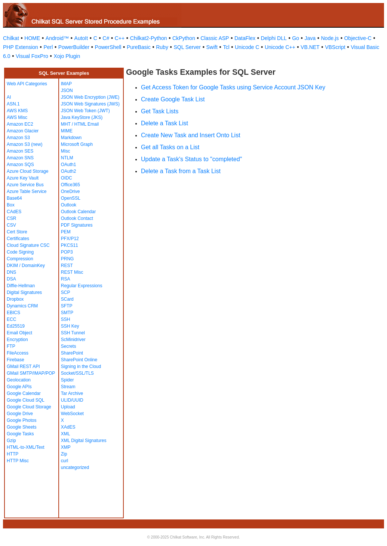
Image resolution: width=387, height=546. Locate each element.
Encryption (17, 339)
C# (105, 38)
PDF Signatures (77, 225)
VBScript (335, 47)
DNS (11, 272)
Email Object (19, 332)
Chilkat (11, 38)
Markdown (71, 137)
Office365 (70, 184)
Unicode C (247, 47)
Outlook (68, 205)
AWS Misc (17, 117)
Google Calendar (24, 393)
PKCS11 (69, 245)
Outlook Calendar (78, 211)
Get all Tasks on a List (170, 147)
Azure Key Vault (23, 178)
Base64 (14, 198)
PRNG (67, 258)
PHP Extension (20, 47)
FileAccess (17, 353)
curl (64, 460)
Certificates (18, 238)
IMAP (66, 83)
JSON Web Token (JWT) (85, 110)
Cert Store (17, 231)
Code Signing (20, 252)
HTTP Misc (18, 460)
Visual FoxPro (32, 56)
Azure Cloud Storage (27, 171)
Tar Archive (72, 393)
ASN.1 (13, 104)
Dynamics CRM (22, 306)
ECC (11, 319)
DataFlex (244, 38)
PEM (66, 231)
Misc (65, 151)
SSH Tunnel (73, 332)
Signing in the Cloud (81, 366)
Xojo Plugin (66, 56)
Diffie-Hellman (21, 285)
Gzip (11, 440)
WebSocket (72, 413)
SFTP (67, 306)
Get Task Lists (159, 111)
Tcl (226, 47)
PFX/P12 (70, 238)
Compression (20, 258)
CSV (11, 225)
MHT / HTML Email (80, 124)
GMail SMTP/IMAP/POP (31, 373)
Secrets (68, 346)
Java (310, 38)
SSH (65, 319)
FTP (11, 346)
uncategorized (75, 467)
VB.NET (310, 47)
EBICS (13, 312)
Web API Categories (27, 83)
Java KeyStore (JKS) (81, 117)
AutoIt (81, 38)
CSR (11, 218)
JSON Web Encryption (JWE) (90, 97)
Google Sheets (21, 427)
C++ (120, 38)
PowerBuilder (73, 47)
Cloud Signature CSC (28, 245)
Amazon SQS (20, 164)
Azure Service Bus (25, 184)
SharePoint (72, 353)
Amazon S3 (18, 137)
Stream (68, 386)
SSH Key (70, 326)
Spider (67, 380)
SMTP (67, 312)
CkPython (183, 38)
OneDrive (70, 191)
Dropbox (15, 299)
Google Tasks (20, 433)
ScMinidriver (73, 339)
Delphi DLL (273, 38)
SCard (67, 299)
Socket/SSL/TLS (77, 373)
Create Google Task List (173, 99)
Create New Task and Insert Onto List (190, 135)
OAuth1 (68, 164)
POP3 (67, 252)
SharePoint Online (79, 359)
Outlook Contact (77, 218)
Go (295, 38)
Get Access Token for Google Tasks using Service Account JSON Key (233, 87)
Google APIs (19, 386)
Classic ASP (214, 38)
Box (11, 205)
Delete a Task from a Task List (181, 171)
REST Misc (72, 272)
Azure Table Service (27, 191)
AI (9, 97)
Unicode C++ (280, 47)
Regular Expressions (81, 285)
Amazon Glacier (23, 131)
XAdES (68, 427)
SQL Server (187, 47)
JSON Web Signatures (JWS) (90, 104)
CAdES (14, 211)
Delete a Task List (164, 123)
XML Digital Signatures (84, 440)
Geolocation (19, 380)
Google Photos (21, 420)
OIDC (66, 178)
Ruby (162, 47)
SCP (65, 292)
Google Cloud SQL (25, 400)
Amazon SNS (20, 157)
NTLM (67, 157)
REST (67, 265)
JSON (67, 90)
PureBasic (139, 47)
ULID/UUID (72, 400)
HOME (32, 38)
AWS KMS (17, 110)
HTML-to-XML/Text (25, 447)
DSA (11, 279)
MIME (67, 131)
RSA (65, 279)
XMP (66, 447)
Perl (48, 47)
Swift (212, 47)
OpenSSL (70, 198)
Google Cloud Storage (29, 407)
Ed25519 (16, 326)
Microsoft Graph (77, 144)
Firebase (15, 359)
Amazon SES (20, 151)
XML (65, 433)
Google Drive (20, 413)
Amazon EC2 (20, 124)
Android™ (57, 38)
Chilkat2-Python (148, 38)
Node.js (330, 38)
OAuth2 (68, 171)
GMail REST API (23, 366)
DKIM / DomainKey (26, 265)
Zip (64, 454)
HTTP (12, 454)
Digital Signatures (24, 292)
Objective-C (357, 38)
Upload (68, 407)
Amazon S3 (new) (24, 144)
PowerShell (108, 47)
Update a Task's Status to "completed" (191, 159)
